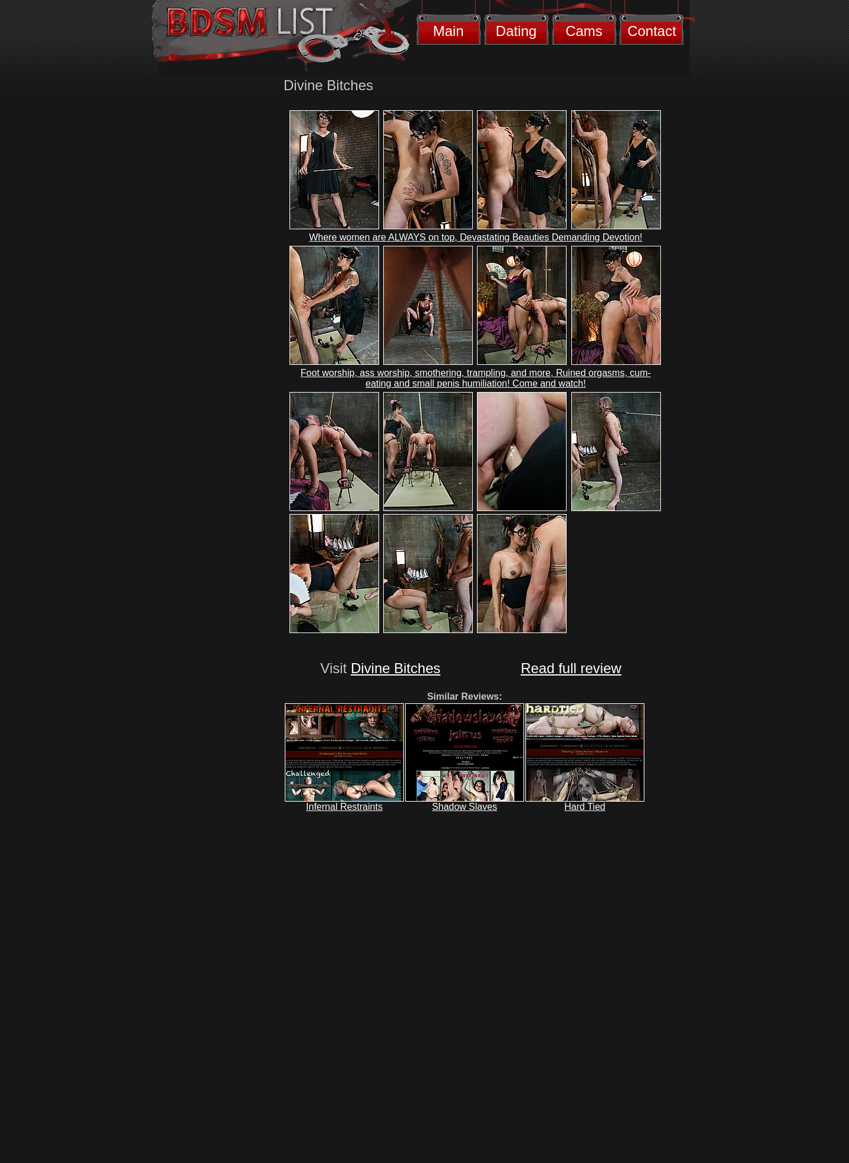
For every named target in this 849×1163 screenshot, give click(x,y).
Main (448, 31)
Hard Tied (584, 807)
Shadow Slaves (464, 807)
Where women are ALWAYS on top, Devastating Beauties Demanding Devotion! (475, 237)
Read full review (571, 668)
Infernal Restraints (344, 807)
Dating (516, 31)
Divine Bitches (395, 668)
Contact (651, 31)
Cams (584, 31)
